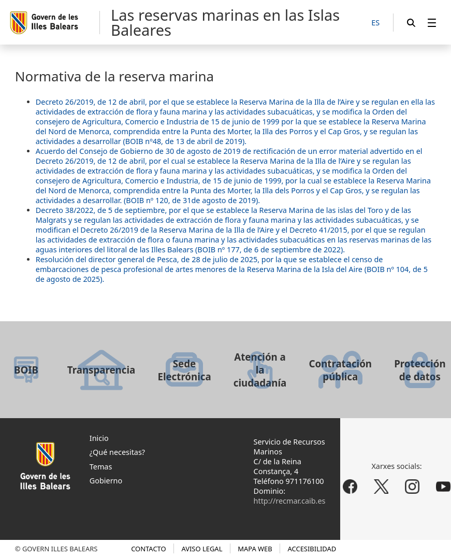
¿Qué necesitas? (117, 452)
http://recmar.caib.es (290, 501)
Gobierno (106, 480)
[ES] (375, 23)
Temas (101, 467)
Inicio (99, 438)
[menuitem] (431, 22)
